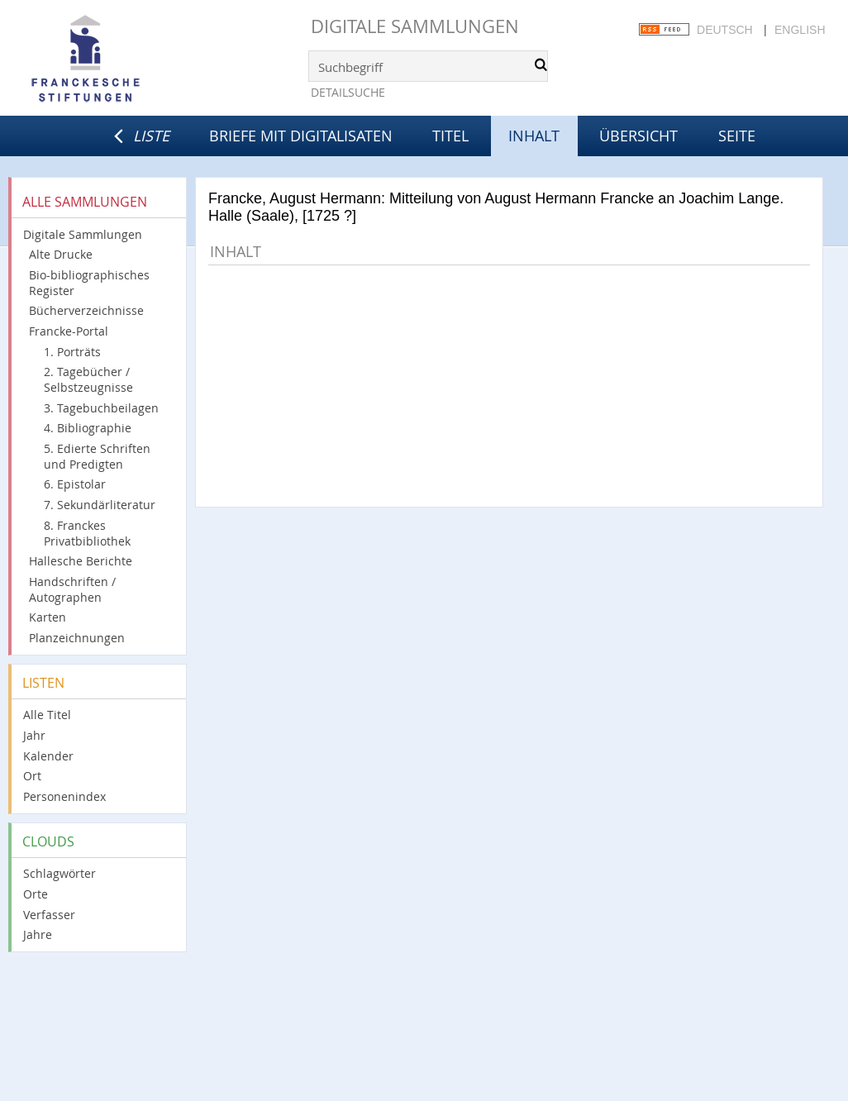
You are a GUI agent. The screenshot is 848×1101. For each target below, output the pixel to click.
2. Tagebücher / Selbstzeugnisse (88, 379)
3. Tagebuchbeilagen (101, 408)
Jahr (34, 735)
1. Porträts (72, 352)
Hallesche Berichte (80, 561)
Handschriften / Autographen (72, 589)
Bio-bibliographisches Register (89, 282)
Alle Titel (47, 714)
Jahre (37, 934)
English (799, 29)
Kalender (48, 756)
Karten (47, 617)
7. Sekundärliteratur (99, 504)
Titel (450, 135)
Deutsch (725, 29)
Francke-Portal (68, 331)
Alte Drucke (61, 254)
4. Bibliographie (87, 428)
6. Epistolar (75, 484)
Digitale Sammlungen (415, 26)
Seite (736, 135)
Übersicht (638, 135)
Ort (32, 776)
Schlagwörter (59, 873)
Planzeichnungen (77, 638)
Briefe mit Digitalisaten (301, 135)
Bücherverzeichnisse (86, 310)
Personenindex (64, 796)
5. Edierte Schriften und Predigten (97, 456)
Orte (35, 894)
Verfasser (49, 914)
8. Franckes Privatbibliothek (87, 533)
